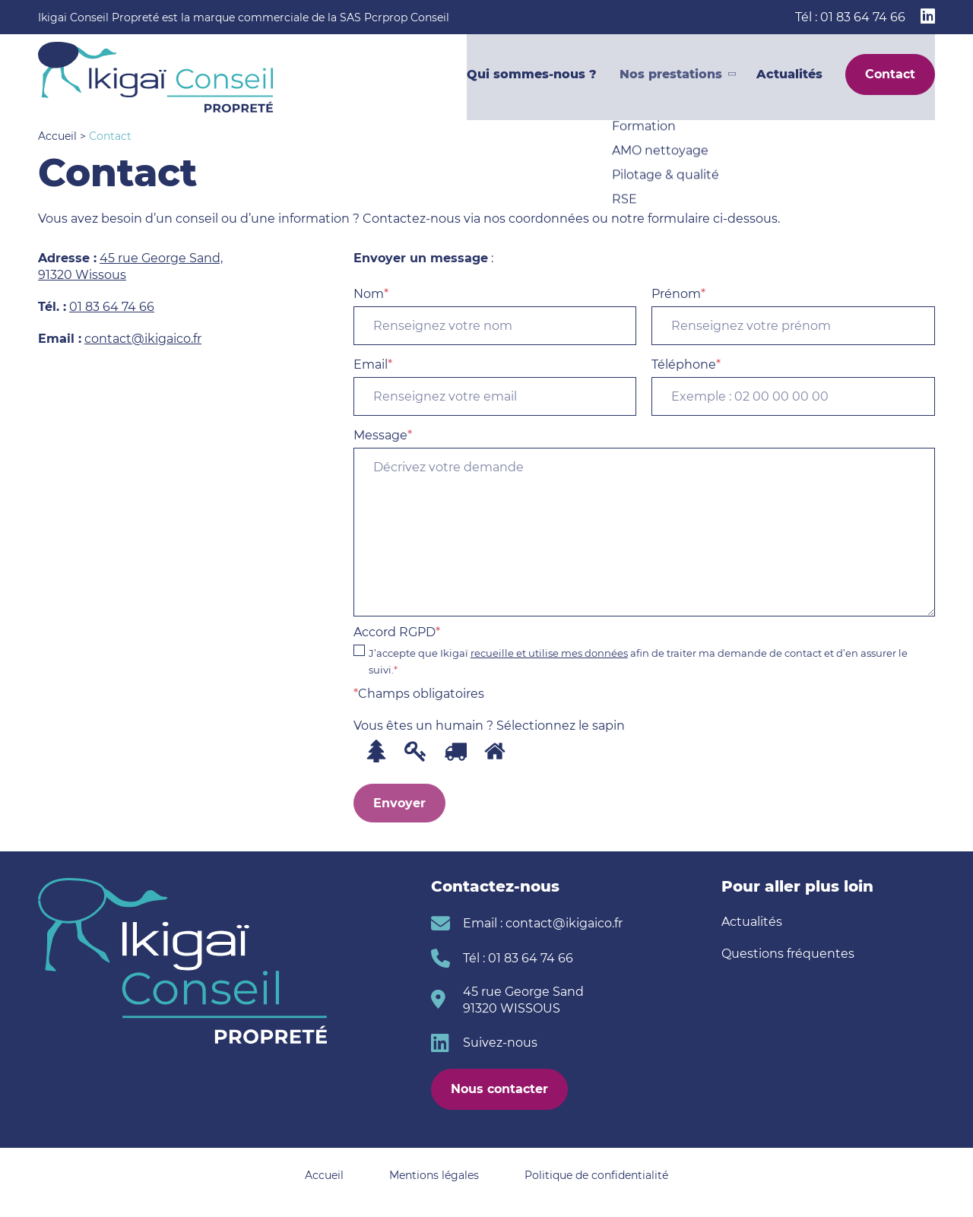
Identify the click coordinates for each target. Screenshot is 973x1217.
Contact (890, 77)
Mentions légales (434, 1175)
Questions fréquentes (787, 953)
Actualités (789, 77)
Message (644, 522)
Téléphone (793, 386)
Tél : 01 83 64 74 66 (850, 17)
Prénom (793, 316)
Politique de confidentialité (596, 1175)
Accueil (57, 136)
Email (495, 386)
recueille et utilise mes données (549, 653)
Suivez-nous (500, 1042)
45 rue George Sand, (161, 258)
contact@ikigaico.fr (142, 338)
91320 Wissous (82, 275)
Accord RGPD (644, 651)
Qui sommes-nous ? (532, 77)
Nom (495, 316)
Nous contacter (499, 1089)
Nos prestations (671, 77)
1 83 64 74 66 (116, 306)
